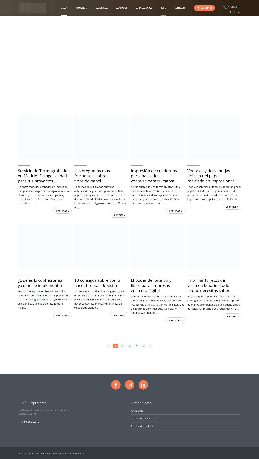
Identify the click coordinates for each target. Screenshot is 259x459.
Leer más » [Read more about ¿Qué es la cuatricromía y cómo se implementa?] (62, 315)
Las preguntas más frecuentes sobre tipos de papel (92, 176)
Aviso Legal (137, 410)
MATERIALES (101, 7)
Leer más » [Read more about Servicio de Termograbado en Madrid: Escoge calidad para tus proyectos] (62, 210)
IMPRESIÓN (81, 7)
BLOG (163, 7)
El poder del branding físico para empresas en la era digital (151, 285)
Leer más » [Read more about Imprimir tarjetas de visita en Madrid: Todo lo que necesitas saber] (232, 316)
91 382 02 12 (31, 421)
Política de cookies (142, 426)
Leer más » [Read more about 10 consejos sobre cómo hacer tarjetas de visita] (119, 315)
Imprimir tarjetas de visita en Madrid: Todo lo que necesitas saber (208, 285)
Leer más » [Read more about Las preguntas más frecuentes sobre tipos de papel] (119, 214)
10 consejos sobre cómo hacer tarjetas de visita (97, 282)
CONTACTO (180, 7)
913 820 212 (234, 7)
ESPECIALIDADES (144, 7)
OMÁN (64, 7)
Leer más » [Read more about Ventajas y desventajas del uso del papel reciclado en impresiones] (232, 206)
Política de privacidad (143, 418)
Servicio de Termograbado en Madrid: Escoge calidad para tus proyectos (43, 176)
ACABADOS (121, 7)
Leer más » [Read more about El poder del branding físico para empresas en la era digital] (175, 320)
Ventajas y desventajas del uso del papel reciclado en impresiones (211, 176)
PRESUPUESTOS (204, 8)
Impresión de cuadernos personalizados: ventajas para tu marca (154, 176)
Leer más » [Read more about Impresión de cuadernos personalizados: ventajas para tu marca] (175, 210)
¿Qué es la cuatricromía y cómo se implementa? (40, 282)
